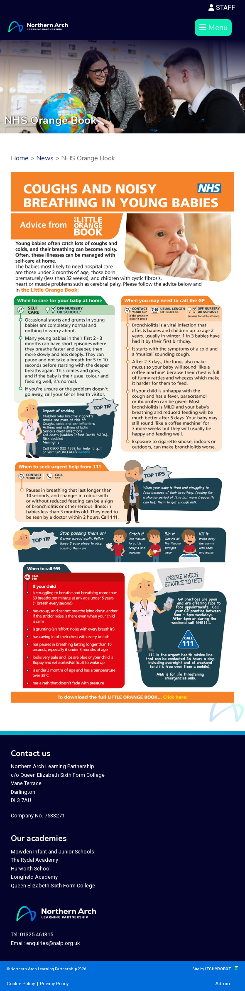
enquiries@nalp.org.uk (53, 943)
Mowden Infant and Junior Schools (52, 851)
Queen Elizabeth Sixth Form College (53, 885)
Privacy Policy (54, 983)
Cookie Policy (21, 983)
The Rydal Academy (34, 860)
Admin (222, 983)
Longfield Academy (34, 877)
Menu (213, 27)
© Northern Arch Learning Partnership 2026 (46, 969)
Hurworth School (31, 868)
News (45, 158)
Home (20, 158)
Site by (198, 969)
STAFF (221, 8)
